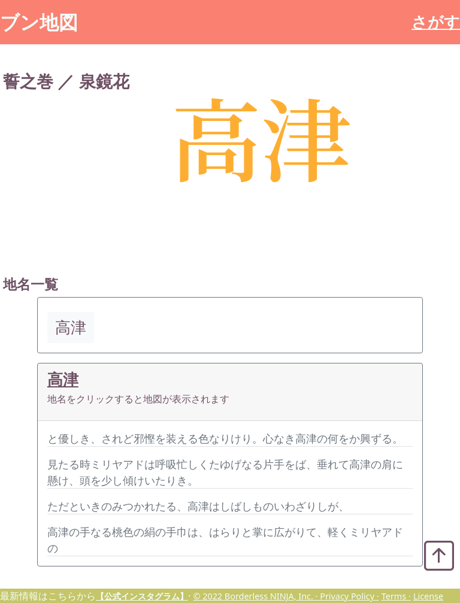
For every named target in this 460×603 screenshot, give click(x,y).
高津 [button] (70, 327)
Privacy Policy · (349, 596)
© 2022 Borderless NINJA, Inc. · (256, 596)
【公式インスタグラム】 (142, 596)
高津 (62, 379)
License (428, 596)
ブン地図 (39, 22)
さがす (435, 21)
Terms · (396, 596)
